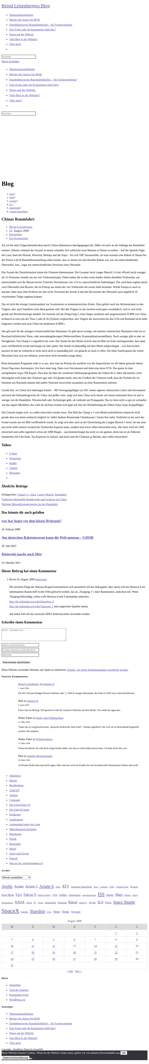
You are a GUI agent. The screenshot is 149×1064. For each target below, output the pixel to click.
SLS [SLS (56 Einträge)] (100, 905)
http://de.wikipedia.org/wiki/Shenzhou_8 (31, 601)
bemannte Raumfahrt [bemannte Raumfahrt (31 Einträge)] (81, 889)
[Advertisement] (74, 148)
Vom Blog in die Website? (24, 95)
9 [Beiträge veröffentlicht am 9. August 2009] (137, 942)
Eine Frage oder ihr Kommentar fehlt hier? (34, 84)
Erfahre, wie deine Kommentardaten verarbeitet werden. (97, 672)
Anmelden (15, 987)
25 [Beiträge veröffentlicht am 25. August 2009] (32, 961)
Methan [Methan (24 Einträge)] (127, 897)
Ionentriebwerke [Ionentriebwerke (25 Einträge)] (89, 897)
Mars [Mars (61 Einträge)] (119, 897)
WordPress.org (17, 1002)
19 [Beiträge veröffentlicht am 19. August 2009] (53, 954)
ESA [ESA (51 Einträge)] (19, 897)
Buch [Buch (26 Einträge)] (96, 889)
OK (124, 1055)
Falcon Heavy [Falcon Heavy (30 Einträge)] (44, 897)
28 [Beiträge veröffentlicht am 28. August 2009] (95, 961)
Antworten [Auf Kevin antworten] (41, 579)
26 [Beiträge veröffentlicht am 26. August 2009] (53, 961)
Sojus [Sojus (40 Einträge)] (108, 904)
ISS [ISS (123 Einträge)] (101, 896)
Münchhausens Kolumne (22, 831)
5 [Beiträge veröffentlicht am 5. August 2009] (53, 942)
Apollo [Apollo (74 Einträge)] (7, 888)
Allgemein (15, 778)
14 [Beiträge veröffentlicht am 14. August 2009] (95, 948)
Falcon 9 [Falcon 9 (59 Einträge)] (29, 897)
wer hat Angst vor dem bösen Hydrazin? (32, 521)
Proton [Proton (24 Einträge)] (40, 905)
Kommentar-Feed (18, 997)
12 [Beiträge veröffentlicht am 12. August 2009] (53, 948)
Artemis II (48, 686)
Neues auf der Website (22, 90)
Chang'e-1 (23, 494)
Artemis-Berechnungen (39, 758)
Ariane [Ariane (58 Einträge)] (19, 889)
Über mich (15, 100)
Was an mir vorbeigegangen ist (26, 865)
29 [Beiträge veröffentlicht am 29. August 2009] (116, 961)
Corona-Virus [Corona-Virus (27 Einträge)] (122, 889)
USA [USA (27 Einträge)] (49, 914)
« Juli (70, 973)
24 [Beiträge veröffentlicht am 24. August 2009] (12, 961)
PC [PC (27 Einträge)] (35, 905)
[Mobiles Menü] (10, 61)
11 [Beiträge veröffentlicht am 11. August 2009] (33, 948)
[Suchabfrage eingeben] (19, 57)
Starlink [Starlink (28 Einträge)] (24, 914)
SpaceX (13, 860)
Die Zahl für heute (19, 812)
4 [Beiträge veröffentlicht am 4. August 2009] (33, 942)
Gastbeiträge (16, 822)
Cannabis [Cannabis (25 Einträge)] (104, 889)
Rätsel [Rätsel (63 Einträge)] (72, 904)
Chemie (13, 797)
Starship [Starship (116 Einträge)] (37, 913)
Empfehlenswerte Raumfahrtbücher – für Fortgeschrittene (43, 79)
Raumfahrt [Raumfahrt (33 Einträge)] (50, 904)
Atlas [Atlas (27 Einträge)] (57, 889)
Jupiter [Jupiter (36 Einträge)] (110, 897)
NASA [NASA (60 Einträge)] (19, 905)
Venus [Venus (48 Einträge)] (65, 914)
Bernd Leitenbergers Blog (26, 5)
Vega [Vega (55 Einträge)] (56, 914)
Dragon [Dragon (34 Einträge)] (134, 889)
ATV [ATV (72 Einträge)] (65, 888)
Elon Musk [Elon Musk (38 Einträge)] (8, 897)
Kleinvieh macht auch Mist (22, 554)
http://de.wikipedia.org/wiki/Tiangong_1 (31, 606)
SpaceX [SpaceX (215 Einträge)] (10, 913)
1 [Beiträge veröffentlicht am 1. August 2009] (116, 935)
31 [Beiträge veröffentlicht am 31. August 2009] (12, 967)
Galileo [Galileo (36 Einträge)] (63, 897)
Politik (12, 841)
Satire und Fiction (19, 856)
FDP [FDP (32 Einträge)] (55, 897)
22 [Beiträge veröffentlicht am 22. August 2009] (116, 954)
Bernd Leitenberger (21, 227)
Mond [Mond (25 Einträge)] (134, 897)
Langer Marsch (45, 494)
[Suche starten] (38, 114)
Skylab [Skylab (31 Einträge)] (92, 905)
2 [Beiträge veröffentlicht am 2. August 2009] (137, 935)
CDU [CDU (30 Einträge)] (111, 889)
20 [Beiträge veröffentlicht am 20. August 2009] (74, 954)
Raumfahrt (15, 234)
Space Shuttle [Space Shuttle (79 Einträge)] (124, 904)
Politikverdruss (44, 741)
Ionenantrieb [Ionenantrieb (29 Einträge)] (75, 897)
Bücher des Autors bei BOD (25, 74)
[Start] (11, 193)
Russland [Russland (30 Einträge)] (62, 905)
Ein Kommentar (18, 238)
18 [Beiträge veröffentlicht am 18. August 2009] (32, 954)
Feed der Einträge (19, 992)
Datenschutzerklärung (22, 69)
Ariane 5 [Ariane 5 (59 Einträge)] (31, 889)
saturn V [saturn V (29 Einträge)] (83, 905)
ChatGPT (14, 792)
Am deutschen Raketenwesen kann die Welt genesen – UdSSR (48, 538)
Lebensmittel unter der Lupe (24, 826)
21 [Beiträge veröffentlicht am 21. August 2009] (95, 954)
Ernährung (15, 816)
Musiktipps (15, 836)
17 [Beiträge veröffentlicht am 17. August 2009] (12, 954)
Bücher (13, 782)
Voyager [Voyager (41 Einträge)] (76, 914)
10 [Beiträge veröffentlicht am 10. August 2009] (12, 948)
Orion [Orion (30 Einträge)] (29, 905)
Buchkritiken (16, 787)
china (33, 494)
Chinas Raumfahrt (18, 211)
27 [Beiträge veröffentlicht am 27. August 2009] (74, 961)
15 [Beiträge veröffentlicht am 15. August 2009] (116, 948)
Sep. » (78, 973)
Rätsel (12, 851)
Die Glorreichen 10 (19, 807)
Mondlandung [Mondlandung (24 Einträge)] (7, 905)
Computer (14, 802)
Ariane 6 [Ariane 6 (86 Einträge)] (46, 888)
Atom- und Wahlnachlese (49, 720)
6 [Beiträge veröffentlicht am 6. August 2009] (74, 942)
